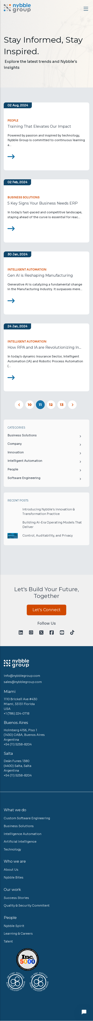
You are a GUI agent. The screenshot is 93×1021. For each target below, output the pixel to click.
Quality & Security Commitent (27, 906)
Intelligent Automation (26, 269)
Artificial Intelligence (20, 842)
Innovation (15, 452)
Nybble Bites (13, 877)
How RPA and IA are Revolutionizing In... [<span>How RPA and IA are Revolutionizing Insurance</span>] (44, 347)
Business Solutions (23, 197)
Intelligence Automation (22, 834)
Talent (8, 941)
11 (42, 404)
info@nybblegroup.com (22, 676)
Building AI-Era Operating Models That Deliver (52, 525)
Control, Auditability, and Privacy (47, 536)
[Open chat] (84, 1012)
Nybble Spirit (14, 926)
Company (14, 444)
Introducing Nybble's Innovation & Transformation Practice (48, 511)
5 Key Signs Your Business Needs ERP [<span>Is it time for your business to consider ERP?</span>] (42, 203)
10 (31, 403)
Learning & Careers (18, 934)
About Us (11, 870)
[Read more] (11, 156)
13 (63, 403)
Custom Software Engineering (27, 818)
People (12, 120)
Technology (12, 849)
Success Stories (16, 898)
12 (52, 403)
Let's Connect (46, 609)
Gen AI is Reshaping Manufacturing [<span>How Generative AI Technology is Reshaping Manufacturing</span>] (40, 275)
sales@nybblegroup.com (23, 682)
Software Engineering (23, 478)
